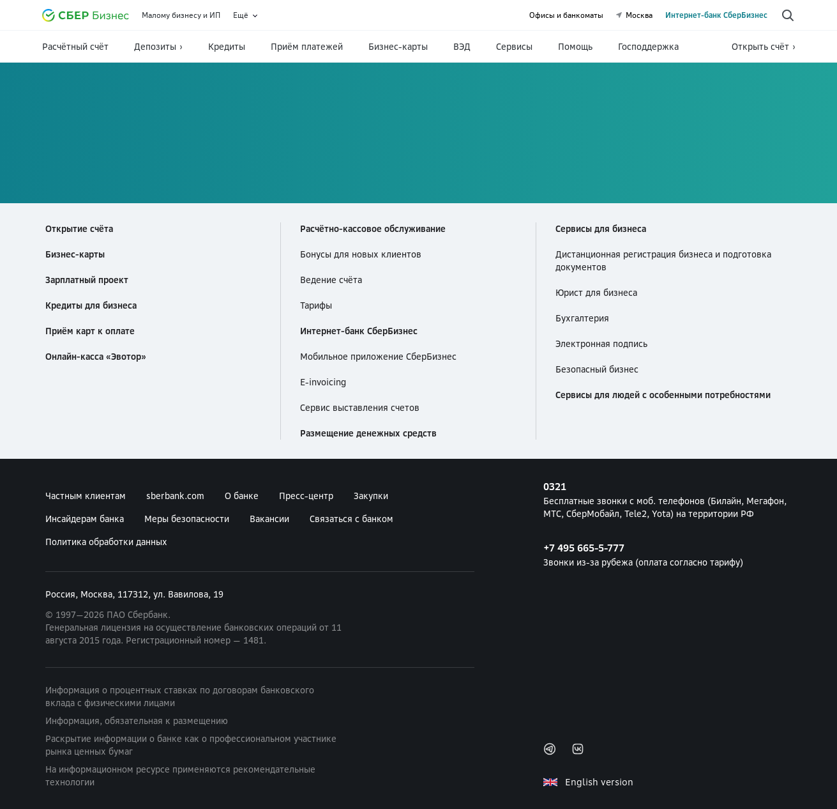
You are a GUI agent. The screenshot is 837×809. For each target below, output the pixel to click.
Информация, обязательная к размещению (136, 721)
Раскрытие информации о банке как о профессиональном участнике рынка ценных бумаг (190, 745)
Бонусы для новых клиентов (360, 254)
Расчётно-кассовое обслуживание (373, 229)
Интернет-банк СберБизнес (716, 15)
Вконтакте (577, 749)
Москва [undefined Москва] (634, 15)
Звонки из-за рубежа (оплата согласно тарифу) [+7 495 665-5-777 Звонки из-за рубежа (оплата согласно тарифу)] (669, 554)
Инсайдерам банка (84, 519)
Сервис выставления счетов (359, 408)
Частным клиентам (85, 496)
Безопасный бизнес (596, 369)
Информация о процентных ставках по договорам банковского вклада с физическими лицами (179, 696)
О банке (242, 496)
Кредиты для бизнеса (91, 305)
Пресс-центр (306, 496)
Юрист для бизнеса (596, 293)
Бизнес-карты (75, 254)
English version (599, 782)
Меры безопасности (186, 519)
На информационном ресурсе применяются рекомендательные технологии (180, 775)
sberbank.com (175, 496)
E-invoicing (323, 382)
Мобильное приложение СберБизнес (378, 356)
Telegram (549, 749)
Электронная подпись (601, 344)
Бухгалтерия (582, 318)
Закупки (371, 496)
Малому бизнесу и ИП (181, 15)
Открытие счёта (79, 229)
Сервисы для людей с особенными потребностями (663, 395)
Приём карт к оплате (90, 331)
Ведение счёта (331, 280)
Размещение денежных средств (368, 433)
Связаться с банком (351, 519)
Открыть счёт (760, 47)
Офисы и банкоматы (566, 15)
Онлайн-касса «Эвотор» (95, 356)
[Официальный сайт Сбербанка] (85, 15)
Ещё (240, 15)
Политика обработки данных (106, 542)
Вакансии (269, 519)
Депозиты (155, 47)
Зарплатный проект (86, 280)
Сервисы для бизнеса (600, 229)
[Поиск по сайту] (788, 15)
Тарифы (316, 305)
